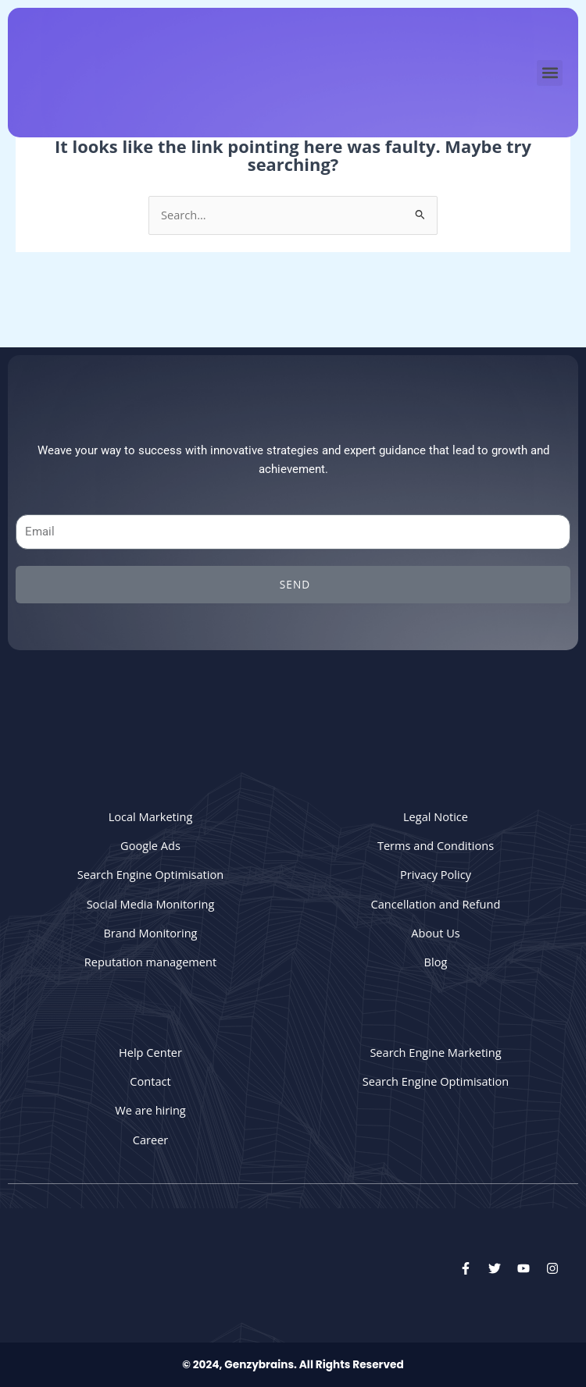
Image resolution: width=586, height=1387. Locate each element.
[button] (550, 73)
